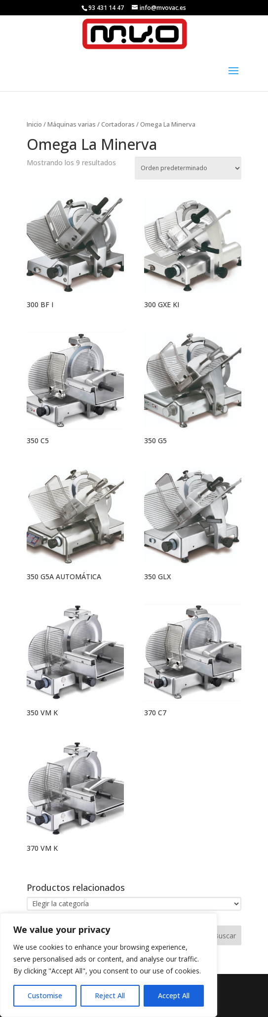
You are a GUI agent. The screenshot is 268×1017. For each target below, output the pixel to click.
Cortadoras (118, 124)
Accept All (174, 995)
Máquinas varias (71, 124)
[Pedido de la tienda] (188, 168)
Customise (45, 995)
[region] (108, 965)
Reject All (110, 995)
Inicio (34, 124)
